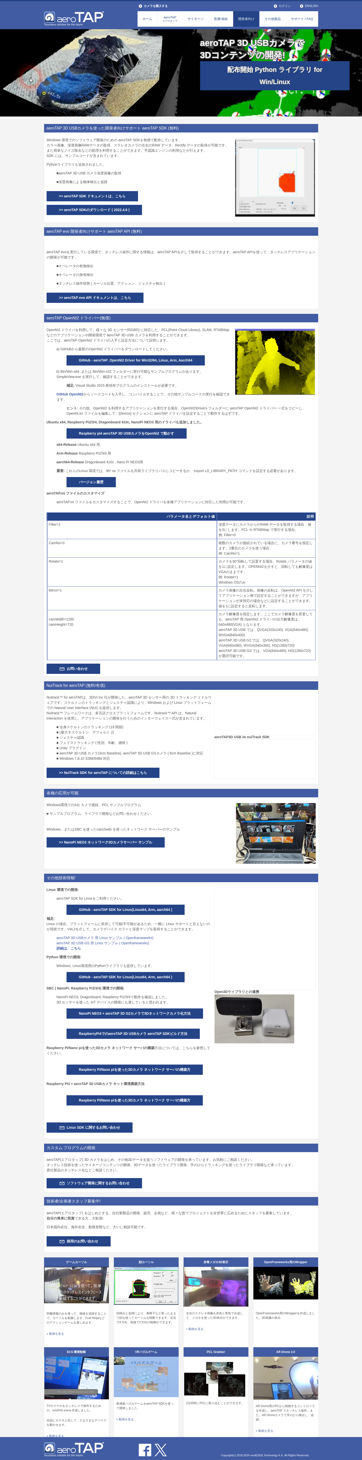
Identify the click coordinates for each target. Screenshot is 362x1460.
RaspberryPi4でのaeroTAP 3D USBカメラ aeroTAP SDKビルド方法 (133, 1034)
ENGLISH (311, 6)
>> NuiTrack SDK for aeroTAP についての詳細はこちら (103, 773)
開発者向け (246, 19)
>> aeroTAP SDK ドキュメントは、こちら (92, 196)
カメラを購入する (156, 6)
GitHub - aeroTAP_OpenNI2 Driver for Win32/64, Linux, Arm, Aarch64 (135, 360)
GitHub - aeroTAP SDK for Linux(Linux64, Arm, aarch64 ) (125, 910)
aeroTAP (169, 18)
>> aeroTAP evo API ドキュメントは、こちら (95, 298)
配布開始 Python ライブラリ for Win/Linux (275, 76)
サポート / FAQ (302, 19)
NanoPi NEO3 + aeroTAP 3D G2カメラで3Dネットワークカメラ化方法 (135, 1013)
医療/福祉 (221, 19)
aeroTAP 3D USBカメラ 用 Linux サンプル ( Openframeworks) (105, 938)
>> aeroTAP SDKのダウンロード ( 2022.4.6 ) (94, 210)
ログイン (285, 6)
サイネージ (196, 19)
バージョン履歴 (91, 482)
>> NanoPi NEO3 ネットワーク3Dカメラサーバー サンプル (105, 842)
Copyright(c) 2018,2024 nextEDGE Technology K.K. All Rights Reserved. (265, 1455)
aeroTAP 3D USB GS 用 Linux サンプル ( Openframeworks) (103, 943)
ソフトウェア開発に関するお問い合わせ (98, 1183)
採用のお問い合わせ (82, 1241)
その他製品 (273, 19)
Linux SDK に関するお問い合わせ (93, 1127)
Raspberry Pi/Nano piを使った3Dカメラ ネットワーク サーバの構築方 (134, 1070)
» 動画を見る (55, 1334)
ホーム (147, 19)
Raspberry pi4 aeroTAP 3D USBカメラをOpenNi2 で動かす (126, 433)
